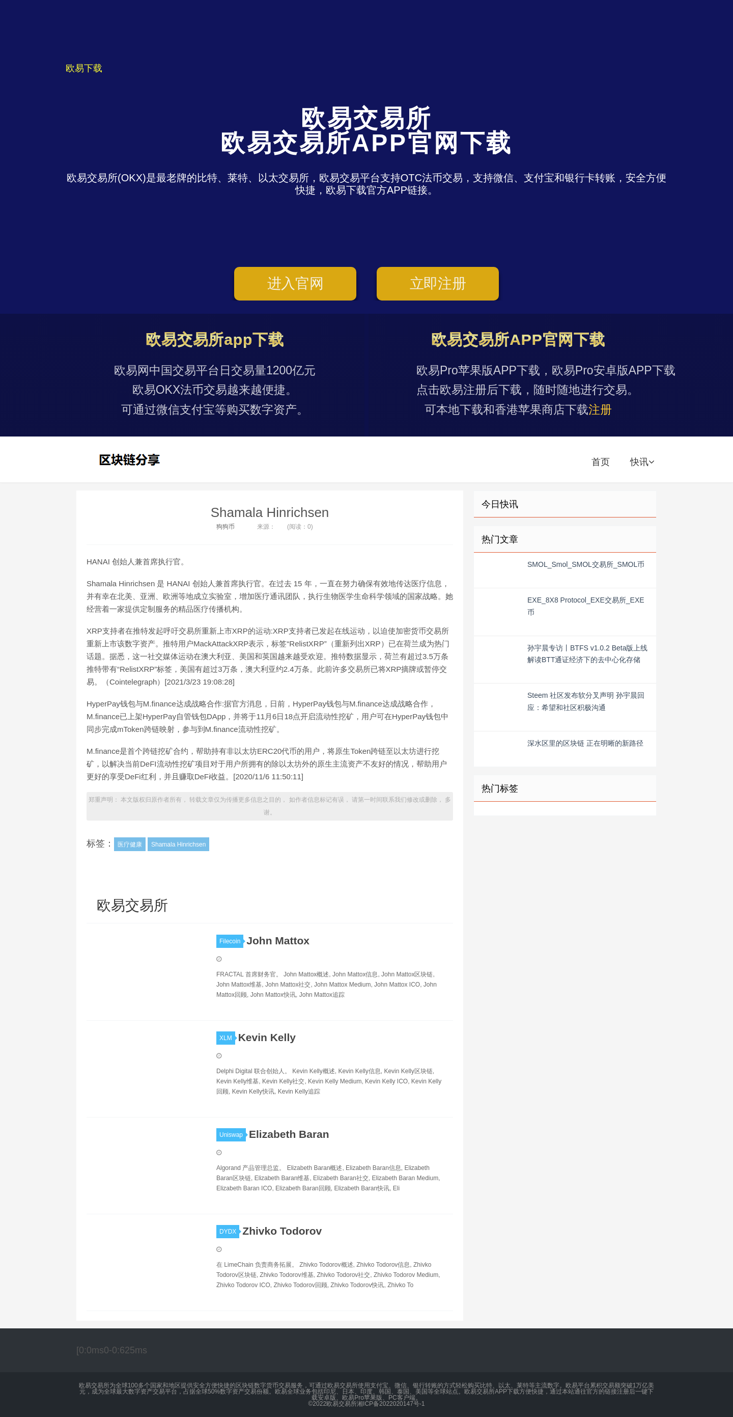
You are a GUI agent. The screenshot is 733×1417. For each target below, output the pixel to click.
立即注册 (438, 283)
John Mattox (277, 940)
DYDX (229, 1231)
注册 (600, 409)
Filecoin (231, 941)
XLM (227, 1038)
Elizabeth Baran (289, 1134)
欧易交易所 (130, 459)
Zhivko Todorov (282, 1231)
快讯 (642, 462)
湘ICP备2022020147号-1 (391, 1403)
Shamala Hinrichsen (270, 512)
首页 (600, 462)
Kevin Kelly (267, 1037)
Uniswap (232, 1134)
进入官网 (295, 283)
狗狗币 (225, 526)
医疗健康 (130, 844)
